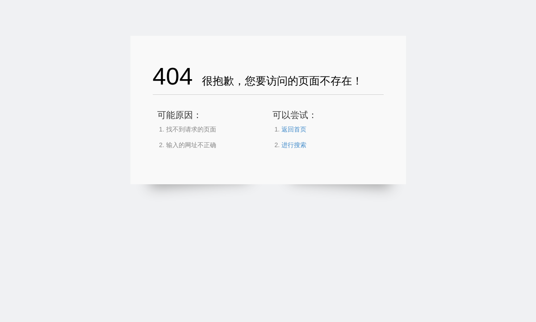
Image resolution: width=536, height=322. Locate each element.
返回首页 (293, 129)
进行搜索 (293, 144)
